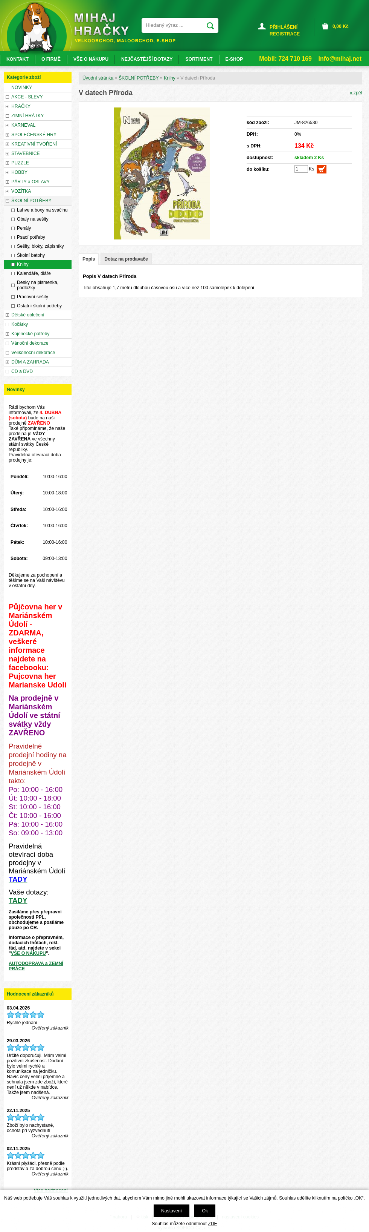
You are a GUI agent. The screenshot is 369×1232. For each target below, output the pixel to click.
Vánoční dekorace (30, 343)
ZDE (212, 1223)
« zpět (356, 92)
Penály (24, 228)
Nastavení (171, 1211)
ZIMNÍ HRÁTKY (27, 115)
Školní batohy (31, 255)
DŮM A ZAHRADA (30, 362)
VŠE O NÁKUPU (28, 953)
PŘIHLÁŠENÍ (283, 27)
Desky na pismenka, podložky (37, 285)
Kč (340, 26)
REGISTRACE (285, 34)
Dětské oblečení (27, 315)
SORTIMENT (198, 59)
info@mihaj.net (340, 58)
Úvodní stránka (97, 78)
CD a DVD (22, 371)
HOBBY (19, 172)
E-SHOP (234, 59)
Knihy (169, 78)
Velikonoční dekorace (33, 352)
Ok (205, 1211)
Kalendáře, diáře (34, 273)
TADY (18, 900)
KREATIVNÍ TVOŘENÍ (34, 144)
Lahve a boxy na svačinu (42, 210)
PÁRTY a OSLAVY (30, 181)
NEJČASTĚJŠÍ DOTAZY (146, 59)
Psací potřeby (31, 237)
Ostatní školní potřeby (39, 305)
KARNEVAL (23, 125)
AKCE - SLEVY (27, 97)
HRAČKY (20, 106)
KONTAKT (17, 59)
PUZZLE (20, 163)
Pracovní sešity (32, 296)
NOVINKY (21, 87)
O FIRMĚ (51, 59)
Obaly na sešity (33, 219)
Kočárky (19, 324)
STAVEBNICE (25, 153)
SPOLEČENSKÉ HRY (33, 134)
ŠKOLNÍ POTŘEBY (139, 78)
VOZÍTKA (21, 191)
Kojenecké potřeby (30, 333)
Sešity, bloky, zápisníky (40, 246)
